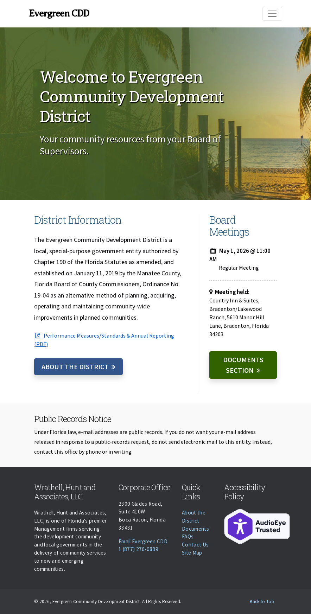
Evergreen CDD (59, 13)
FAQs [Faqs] (187, 536)
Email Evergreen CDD (143, 541)
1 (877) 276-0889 (138, 549)
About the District (75, 366)
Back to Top (262, 602)
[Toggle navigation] (272, 14)
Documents (195, 528)
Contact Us (195, 544)
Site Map (192, 552)
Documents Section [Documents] (243, 365)
